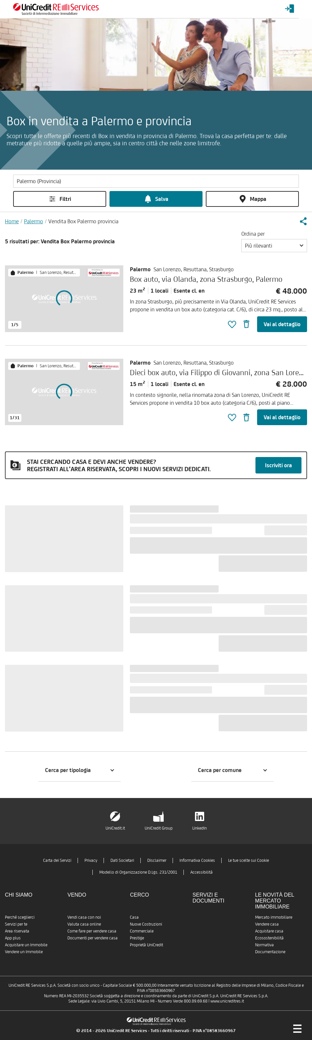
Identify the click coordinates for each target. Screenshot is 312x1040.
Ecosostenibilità (269, 937)
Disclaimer (156, 860)
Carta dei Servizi (57, 860)
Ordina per (253, 233)
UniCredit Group (159, 828)
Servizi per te (16, 924)
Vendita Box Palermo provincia (83, 221)
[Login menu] (289, 9)
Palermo (33, 221)
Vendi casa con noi (84, 917)
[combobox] (274, 245)
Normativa (264, 944)
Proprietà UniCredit (146, 944)
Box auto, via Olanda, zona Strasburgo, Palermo (206, 279)
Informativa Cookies (197, 860)
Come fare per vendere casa (91, 931)
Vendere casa (267, 924)
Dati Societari (122, 860)
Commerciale (142, 931)
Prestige (137, 937)
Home (12, 221)
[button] (303, 221)
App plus (13, 937)
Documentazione (270, 951)
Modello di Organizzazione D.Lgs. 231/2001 (138, 872)
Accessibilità (201, 872)
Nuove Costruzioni (146, 924)
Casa (134, 917)
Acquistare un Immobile (26, 944)
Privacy (90, 860)
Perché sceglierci (20, 917)
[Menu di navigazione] (297, 1028)
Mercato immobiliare (273, 917)
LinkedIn (199, 828)
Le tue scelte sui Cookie (248, 860)
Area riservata (17, 931)
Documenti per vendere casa (92, 937)
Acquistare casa (269, 931)
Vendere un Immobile (24, 951)
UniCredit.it (115, 828)
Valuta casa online (84, 924)
